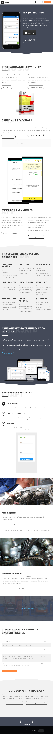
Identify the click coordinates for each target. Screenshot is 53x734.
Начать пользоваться (26, 610)
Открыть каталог (35, 135)
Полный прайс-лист (9, 672)
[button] (29, 32)
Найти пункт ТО (8, 136)
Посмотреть (8, 353)
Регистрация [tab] (13, 404)
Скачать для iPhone (36, 237)
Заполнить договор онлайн (36, 704)
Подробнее (6, 87)
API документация (36, 87)
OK (41, 730)
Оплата (47, 2)
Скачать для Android (10, 233)
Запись (39, 2)
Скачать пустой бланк (14, 704)
